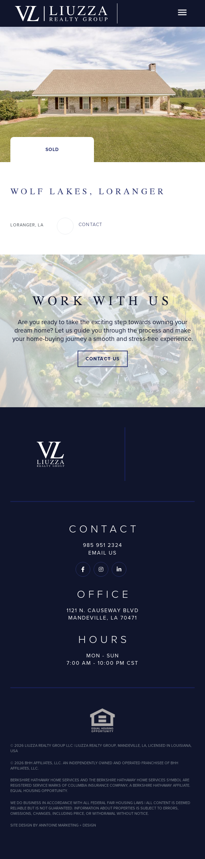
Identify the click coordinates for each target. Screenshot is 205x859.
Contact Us (103, 358)
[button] (182, 13)
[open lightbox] (102, 81)
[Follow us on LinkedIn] (119, 569)
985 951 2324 (102, 545)
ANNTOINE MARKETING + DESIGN (67, 825)
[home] (61, 13)
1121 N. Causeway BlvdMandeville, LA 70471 (103, 614)
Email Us (102, 553)
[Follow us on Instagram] (101, 569)
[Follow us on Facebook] (83, 569)
